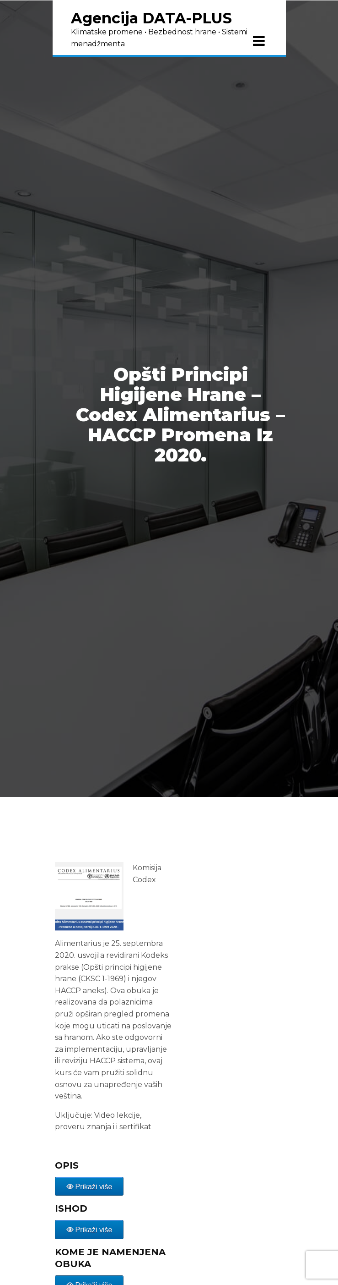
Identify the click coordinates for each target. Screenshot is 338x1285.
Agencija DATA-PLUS (151, 18)
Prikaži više (94, 1187)
